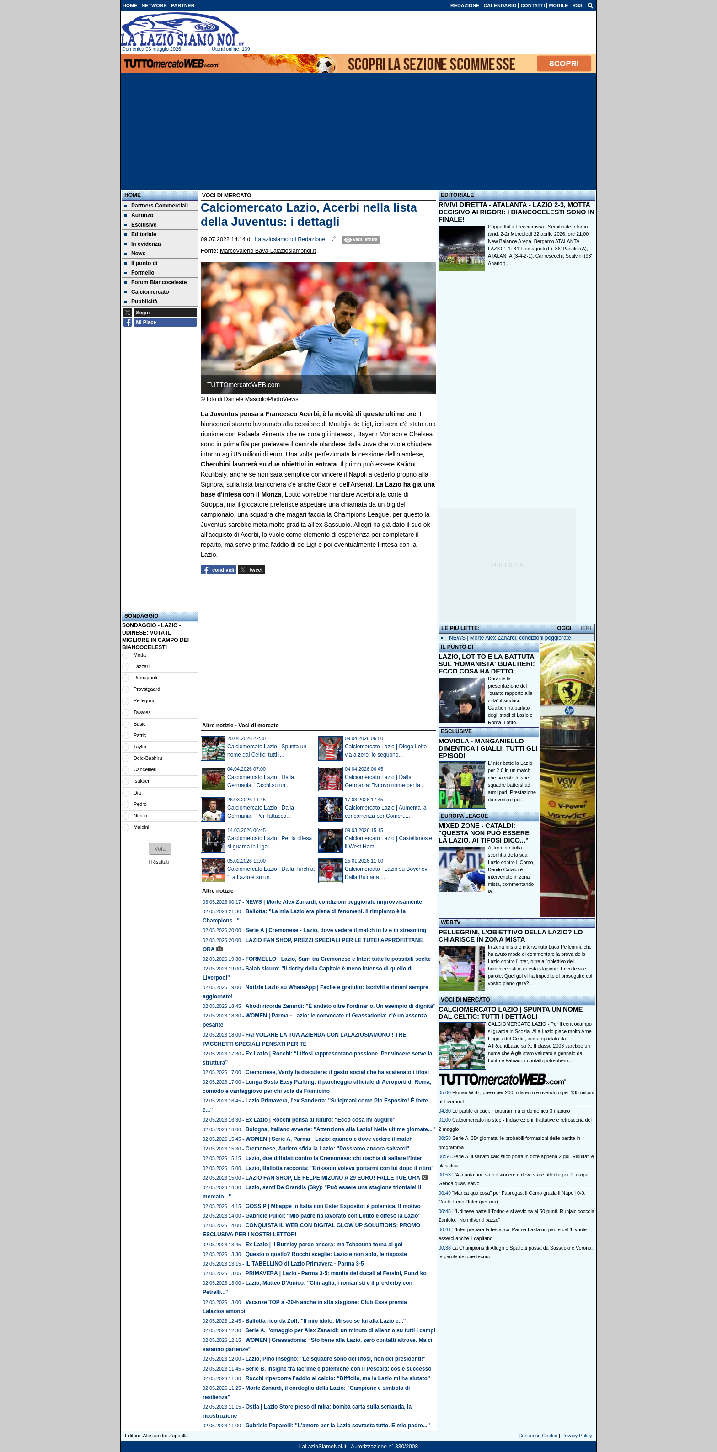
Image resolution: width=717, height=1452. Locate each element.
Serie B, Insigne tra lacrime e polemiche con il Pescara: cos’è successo (339, 1369)
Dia (137, 792)
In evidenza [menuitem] (142, 244)
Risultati (160, 861)
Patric (140, 735)
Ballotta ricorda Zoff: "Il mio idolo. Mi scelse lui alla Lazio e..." (326, 1321)
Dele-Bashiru (148, 758)
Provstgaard (147, 689)
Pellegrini (144, 700)
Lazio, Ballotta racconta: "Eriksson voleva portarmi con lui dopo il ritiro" (340, 1168)
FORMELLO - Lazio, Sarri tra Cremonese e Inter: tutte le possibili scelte (338, 959)
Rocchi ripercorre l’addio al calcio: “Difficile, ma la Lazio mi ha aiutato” (338, 1378)
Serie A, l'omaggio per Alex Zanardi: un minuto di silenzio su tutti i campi (340, 1330)
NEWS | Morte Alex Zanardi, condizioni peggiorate (510, 638)
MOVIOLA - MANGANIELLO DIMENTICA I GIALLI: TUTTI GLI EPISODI (488, 748)
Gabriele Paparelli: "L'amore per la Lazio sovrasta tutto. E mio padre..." (338, 1425)
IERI (586, 628)
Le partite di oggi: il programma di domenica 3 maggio (511, 1110)
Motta (140, 654)
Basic (139, 723)
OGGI (564, 628)
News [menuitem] (134, 253)
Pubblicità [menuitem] (140, 301)
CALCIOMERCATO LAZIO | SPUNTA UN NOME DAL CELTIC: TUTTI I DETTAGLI (511, 1013)
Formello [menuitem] (139, 273)
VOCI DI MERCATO (465, 999)
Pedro (140, 804)
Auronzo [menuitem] (139, 215)
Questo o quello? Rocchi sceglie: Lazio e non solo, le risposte (326, 1254)
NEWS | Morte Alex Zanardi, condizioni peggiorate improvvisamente (334, 902)
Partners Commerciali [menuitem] (156, 205)
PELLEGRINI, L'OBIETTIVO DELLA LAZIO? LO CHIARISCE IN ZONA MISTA (511, 935)
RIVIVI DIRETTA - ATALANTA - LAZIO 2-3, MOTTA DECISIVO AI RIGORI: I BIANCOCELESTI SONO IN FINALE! (516, 212)
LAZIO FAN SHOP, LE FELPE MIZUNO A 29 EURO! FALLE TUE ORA (333, 1178)
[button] (160, 849)
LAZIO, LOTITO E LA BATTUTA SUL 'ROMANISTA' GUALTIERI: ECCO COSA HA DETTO (487, 664)
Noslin (140, 815)
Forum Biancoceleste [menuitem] (155, 282)
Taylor (140, 746)
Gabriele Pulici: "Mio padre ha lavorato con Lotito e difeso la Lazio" (333, 1216)
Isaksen (142, 781)
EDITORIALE (457, 195)
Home (132, 195)
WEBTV (450, 922)
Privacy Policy (577, 1435)
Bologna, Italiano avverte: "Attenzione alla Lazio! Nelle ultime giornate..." (340, 1129)
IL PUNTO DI (457, 647)
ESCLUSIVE (456, 731)
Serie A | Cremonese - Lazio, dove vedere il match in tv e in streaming (336, 930)
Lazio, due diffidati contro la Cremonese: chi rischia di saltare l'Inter (334, 1158)
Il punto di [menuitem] (140, 263)
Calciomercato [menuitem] (146, 292)
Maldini (141, 827)
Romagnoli (145, 677)
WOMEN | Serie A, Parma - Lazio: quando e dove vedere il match (329, 1139)
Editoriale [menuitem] (140, 234)
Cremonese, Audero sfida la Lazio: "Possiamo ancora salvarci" (327, 1148)
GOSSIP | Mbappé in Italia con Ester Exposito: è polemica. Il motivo (333, 1206)
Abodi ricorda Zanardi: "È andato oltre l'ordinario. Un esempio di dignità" (341, 1006)
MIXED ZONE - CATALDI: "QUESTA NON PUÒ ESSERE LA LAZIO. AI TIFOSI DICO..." (484, 833)
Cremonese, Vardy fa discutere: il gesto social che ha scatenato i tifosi (337, 1072)
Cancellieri (145, 769)
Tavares (142, 712)
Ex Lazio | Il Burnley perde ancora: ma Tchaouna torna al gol (324, 1244)
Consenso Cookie (538, 1435)
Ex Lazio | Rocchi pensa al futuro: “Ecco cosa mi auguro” (321, 1120)
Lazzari (142, 666)
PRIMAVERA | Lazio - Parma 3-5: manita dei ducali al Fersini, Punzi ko (336, 1273)
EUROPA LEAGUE (464, 816)
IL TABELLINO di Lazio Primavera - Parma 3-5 (305, 1264)
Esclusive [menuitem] (140, 225)
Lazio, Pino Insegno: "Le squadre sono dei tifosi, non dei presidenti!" (336, 1359)
